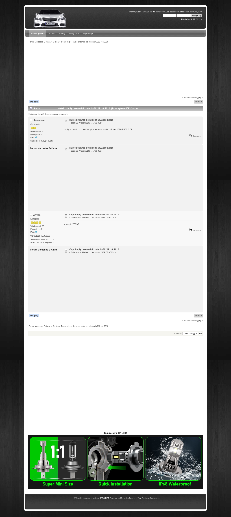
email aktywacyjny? (193, 12)
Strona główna (38, 33)
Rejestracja (88, 33)
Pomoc (52, 33)
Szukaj (62, 33)
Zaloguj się (74, 33)
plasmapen (39, 120)
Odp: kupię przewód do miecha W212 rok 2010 (94, 214)
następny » (198, 98)
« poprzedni (187, 98)
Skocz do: (178, 334)
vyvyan (36, 215)
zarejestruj (160, 12)
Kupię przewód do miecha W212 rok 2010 (91, 120)
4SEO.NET (104, 498)
